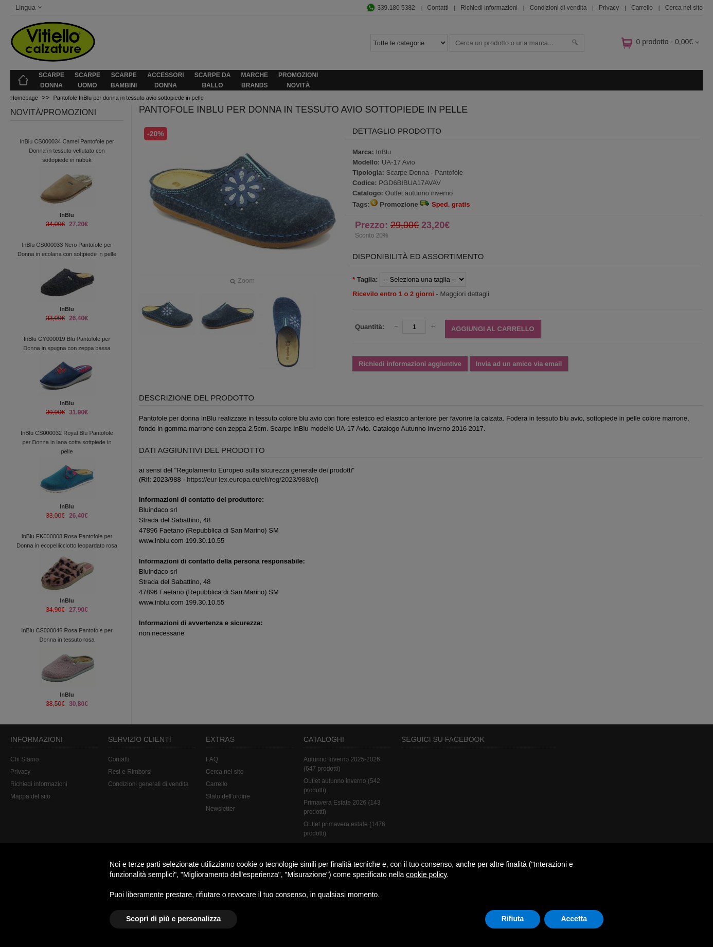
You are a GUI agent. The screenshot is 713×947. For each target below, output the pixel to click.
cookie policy (426, 874)
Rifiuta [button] (513, 919)
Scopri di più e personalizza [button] (173, 919)
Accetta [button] (574, 919)
